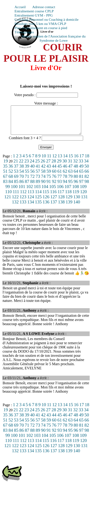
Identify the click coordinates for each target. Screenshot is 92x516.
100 (14, 192)
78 (65, 181)
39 (27, 171)
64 (76, 176)
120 (83, 197)
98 (87, 187)
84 (10, 187)
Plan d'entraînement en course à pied (41, 28)
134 (30, 207)
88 (32, 187)
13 (60, 161)
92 (54, 187)
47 (70, 171)
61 (59, 176)
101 (21, 192)
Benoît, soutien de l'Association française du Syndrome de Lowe (53, 38)
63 (70, 176)
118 (68, 197)
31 (70, 166)
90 (43, 187)
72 (32, 181)
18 (87, 161)
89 (38, 187)
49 (81, 171)
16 (76, 161)
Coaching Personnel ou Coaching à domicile (46, 19)
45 (59, 171)
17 (81, 161)
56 (32, 176)
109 (83, 192)
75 (49, 181)
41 (38, 171)
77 (59, 181)
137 (53, 207)
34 (86, 166)
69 (16, 181)
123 (23, 202)
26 (43, 166)
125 (38, 202)
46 (65, 171)
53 (16, 176)
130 (76, 202)
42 (43, 171)
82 (87, 181)
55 (27, 176)
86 (21, 187)
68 (10, 181)
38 (21, 171)
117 (61, 197)
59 (49, 176)
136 (46, 207)
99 (7, 192)
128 (61, 202)
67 (5, 181)
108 (75, 192)
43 (49, 171)
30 (64, 166)
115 (46, 197)
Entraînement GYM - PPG (34, 15)
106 (60, 192)
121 (7, 202)
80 (76, 181)
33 (81, 166)
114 (38, 197)
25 (37, 166)
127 (53, 202)
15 (71, 161)
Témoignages (24, 32)
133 (23, 207)
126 (46, 202)
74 (43, 181)
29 (59, 166)
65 (81, 176)
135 (38, 207)
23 (26, 166)
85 (16, 187)
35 (5, 171)
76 (54, 181)
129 (69, 202)
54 (21, 176)
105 (52, 192)
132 (15, 207)
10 (43, 161)
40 (32, 171)
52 (10, 176)
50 (87, 171)
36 (10, 171)
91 (49, 187)
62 (65, 176)
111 (16, 197)
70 (21, 181)
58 (43, 176)
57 (38, 176)
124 (30, 202)
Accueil (20, 7)
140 (76, 207)
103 (37, 192)
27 (48, 166)
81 (81, 181)
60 (54, 176)
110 (8, 197)
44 (54, 171)
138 (61, 207)
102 (29, 192)
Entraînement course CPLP (34, 11)
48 (76, 171)
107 (68, 192)
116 (53, 197)
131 (84, 202)
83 (5, 187)
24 (32, 166)
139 (69, 207)
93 (59, 187)
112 (23, 197)
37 (16, 171)
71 (27, 181)
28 (54, 166)
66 (87, 176)
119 (76, 197)
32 (75, 166)
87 (27, 187)
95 (70, 187)
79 (70, 181)
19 (6, 166)
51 (5, 176)
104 (44, 192)
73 (38, 181)
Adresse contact (43, 7)
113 (31, 197)
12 (54, 161)
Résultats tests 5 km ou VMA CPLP (40, 24)
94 (65, 187)
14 (65, 161)
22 (21, 166)
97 (81, 187)
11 (49, 161)
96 (76, 187)
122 (15, 202)
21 (16, 166)
